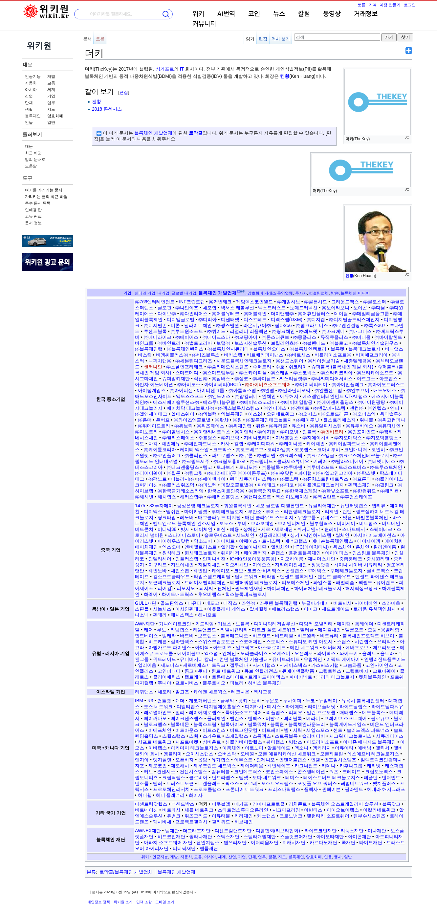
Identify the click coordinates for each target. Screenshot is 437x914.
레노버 (187, 517)
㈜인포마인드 (361, 431)
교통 (51, 83)
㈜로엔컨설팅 (346, 325)
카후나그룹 (350, 765)
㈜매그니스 (360, 331)
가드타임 (204, 623)
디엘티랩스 (188, 706)
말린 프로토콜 (321, 712)
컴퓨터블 (220, 771)
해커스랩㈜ (191, 496)
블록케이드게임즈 (347, 724)
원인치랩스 (207, 842)
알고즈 (182, 691)
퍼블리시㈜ (182, 479)
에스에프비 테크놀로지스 (373, 753)
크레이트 (351, 771)
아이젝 (202, 647)
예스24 (255, 414)
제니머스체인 (321, 558)
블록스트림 (204, 724)
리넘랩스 (179, 629)
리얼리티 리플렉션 (249, 331)
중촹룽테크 (350, 558)
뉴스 (279, 14)
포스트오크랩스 (277, 783)
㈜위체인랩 (240, 425)
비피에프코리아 (372, 355)
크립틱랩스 (173, 777)
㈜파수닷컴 (282, 473)
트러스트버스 (352, 467)
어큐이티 (344, 748)
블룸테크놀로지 (364, 349)
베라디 (313, 718)
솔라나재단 (200, 836)
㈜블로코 (339, 343)
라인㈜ (248, 603)
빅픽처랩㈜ (159, 360)
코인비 (378, 449)
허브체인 (243, 821)
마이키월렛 (195, 511)
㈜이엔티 (244, 431)
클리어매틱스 (167, 677)
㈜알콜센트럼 (328, 390)
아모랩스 (388, 378)
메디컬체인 (329, 629)
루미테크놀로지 (227, 511)
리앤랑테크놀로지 (302, 511)
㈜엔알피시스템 (329, 408)
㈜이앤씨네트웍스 (212, 431)
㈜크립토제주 (195, 461)
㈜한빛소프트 (335, 490)
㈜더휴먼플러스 (314, 313)
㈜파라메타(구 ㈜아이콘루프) (237, 473)
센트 (337, 730)
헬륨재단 (209, 848)
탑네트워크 (246, 576)
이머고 (310, 609)
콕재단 (348, 842)
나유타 (194, 603)
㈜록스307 (374, 325)
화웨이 (151, 594)
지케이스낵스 (293, 665)
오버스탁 (227, 753)
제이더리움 (251, 765)
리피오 (295, 712)
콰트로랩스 (223, 455)
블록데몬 (180, 724)
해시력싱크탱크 (361, 588)
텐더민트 (391, 777)
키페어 (320, 461)
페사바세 (162, 821)
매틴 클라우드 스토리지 (269, 517)
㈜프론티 (362, 479)
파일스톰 (322, 582)
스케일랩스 (236, 736)
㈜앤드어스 (219, 396)
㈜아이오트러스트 (386, 384)
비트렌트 (261, 635)
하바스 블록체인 (264, 683)
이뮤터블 (221, 815)
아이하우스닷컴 (174, 541)
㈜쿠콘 (246, 455)
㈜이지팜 (266, 431)
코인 (254, 14)
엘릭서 (382, 748)
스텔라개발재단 (260, 836)
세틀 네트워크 (199, 810)
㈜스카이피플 (253, 372)
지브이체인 (182, 564)
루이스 (272, 511)
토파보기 (225, 467)
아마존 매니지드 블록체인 (369, 742)
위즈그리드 (196, 815)
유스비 (298, 425)
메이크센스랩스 (187, 718)
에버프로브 (356, 647)
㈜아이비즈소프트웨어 (268, 384)
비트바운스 (186, 730)
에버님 (364, 748)
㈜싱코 (241, 378)
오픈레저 (304, 653)
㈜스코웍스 (304, 372)
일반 (51, 122)
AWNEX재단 (148, 830)
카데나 (329, 765)
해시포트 (207, 615)
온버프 (163, 420)
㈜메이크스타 (216, 337)
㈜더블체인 (255, 313)
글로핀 (164, 307)
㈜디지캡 (316, 319)
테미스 (292, 777)
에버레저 (332, 647)
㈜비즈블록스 (206, 355)
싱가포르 (165, 69)
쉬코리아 (298, 366)
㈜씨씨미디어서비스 (332, 378)
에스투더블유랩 (219, 402)
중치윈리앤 (377, 558)
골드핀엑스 (171, 603)
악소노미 (203, 541)
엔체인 (229, 653)
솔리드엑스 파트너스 (368, 730)
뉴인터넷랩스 (354, 505)
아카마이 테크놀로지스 (194, 748)
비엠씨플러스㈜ (172, 355)
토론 (361, 5)
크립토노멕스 (379, 771)
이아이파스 (336, 552)
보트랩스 (207, 635)
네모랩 (209, 307)
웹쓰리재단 (235, 842)
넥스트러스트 (272, 307)
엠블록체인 (232, 414)
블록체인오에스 (269, 349)
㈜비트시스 (298, 355)
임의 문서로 (35, 159)
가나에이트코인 (175, 623)
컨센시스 (166, 771)
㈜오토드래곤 (334, 414)
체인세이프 (278, 765)
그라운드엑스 (345, 301)
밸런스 (237, 718)
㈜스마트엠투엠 (219, 372)
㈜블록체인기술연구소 (375, 343)
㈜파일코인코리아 (334, 473)
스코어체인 (250, 641)
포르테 (250, 783)
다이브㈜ (167, 313)
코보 (238, 570)
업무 (51, 102)
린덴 (347, 511)
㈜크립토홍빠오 (229, 461)
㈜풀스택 (289, 479)
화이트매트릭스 (178, 594)
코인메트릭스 (248, 771)
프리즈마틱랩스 (284, 789)
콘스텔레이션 (311, 771)
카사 (225, 443)
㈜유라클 (278, 425)
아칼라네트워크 (379, 810)
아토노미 (254, 748)
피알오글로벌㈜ (237, 485)
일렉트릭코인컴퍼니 (381, 759)
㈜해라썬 (389, 490)
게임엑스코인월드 (254, 301)
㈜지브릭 (230, 437)
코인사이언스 (379, 665)
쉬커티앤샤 (308, 529)
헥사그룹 (262, 691)
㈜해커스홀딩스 (223, 496)
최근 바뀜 (33, 153)
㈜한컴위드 (364, 490)
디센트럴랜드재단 (233, 830)
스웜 (193, 736)
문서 (87, 38)
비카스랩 (233, 355)
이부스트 (243, 759)
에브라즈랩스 (285, 609)
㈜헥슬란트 (324, 496)
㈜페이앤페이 (212, 479)
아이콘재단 (359, 836)
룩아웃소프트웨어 (243, 712)
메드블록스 (373, 712)
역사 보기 (281, 38)
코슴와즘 (352, 665)
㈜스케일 (280, 372)
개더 (180, 700)
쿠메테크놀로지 (346, 570)
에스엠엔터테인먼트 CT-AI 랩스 (334, 396)
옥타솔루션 (391, 414)
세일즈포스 (317, 730)
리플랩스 (275, 712)
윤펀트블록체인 (305, 552)
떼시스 (274, 706)
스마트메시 (353, 529)
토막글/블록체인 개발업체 (126, 872)
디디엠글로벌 (180, 319)
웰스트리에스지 (339, 420)
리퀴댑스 (144, 691)
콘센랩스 (294, 570)
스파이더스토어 (184, 535)
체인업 (200, 570)
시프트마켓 (186, 742)
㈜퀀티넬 (266, 455)
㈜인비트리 (331, 431)
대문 (28, 64)
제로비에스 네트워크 (204, 665)
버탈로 (272, 718)
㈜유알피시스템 (326, 425)
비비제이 (346, 523)
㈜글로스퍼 (374, 301)
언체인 (269, 396)
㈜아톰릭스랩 (242, 390)
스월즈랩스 (173, 736)
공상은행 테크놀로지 (198, 505)
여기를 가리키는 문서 (44, 190)
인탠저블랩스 (293, 759)
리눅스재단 (351, 830)
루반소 (255, 511)
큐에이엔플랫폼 (298, 671)
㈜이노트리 (146, 431)
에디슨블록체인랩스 (332, 541)
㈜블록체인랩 (149, 349)
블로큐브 (380, 718)
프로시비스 (186, 683)
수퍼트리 (262, 366)
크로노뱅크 (290, 815)
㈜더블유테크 (225, 313)
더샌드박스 (182, 804)
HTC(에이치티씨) (311, 547)
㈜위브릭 (183, 425)
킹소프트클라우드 (171, 576)
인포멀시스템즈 (340, 759)
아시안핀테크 (189, 609)
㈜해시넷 (144, 496)
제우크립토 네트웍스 (214, 765)
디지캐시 (254, 706)
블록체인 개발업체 (153, 133)
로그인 (410, 5)
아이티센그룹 (210, 390)
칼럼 (304, 14)
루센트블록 (155, 331)
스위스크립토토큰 (216, 641)
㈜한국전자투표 (265, 490)
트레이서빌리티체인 (205, 582)
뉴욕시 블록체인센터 (362, 700)
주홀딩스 (207, 437)
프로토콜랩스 (207, 789)
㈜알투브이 (357, 390)
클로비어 (198, 777)
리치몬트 (298, 804)
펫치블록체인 (372, 677)
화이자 (196, 795)
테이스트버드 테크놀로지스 (331, 777)
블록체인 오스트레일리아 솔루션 (344, 804)
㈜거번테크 (220, 301)
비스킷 (145, 355)
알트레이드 (278, 748)
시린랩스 (364, 641)
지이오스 (261, 564)
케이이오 (220, 570)
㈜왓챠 (222, 420)
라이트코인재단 (320, 830)
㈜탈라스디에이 (347, 461)
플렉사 (311, 789)
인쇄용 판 (33, 209)
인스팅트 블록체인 (371, 552)
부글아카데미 (315, 603)
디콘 (175, 325)
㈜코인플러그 (167, 455)
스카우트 (212, 736)
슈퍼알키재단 (176, 378)
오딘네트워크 (280, 414)
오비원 (247, 753)
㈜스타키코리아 (336, 372)
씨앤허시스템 (317, 535)
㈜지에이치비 (316, 437)
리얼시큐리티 (234, 629)
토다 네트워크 (266, 777)
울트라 (387, 653)
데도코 (212, 603)
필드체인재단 (249, 588)
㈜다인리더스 (194, 313)
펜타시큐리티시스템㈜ (253, 479)
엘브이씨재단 (253, 547)
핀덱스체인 (359, 485)
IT (182, 69)
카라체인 (243, 815)
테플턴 (371, 777)
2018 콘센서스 (107, 109)
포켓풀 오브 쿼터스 (317, 783)
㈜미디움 (361, 337)
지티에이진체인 (291, 564)
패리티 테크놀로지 (335, 677)
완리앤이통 (384, 547)
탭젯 (243, 777)
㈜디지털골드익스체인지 (354, 319)
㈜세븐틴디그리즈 (193, 360)
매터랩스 (348, 712)
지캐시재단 (293, 842)
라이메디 (294, 706)
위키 (198, 14)
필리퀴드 (221, 821)
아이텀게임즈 (151, 390)
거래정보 (366, 14)
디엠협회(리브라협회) (278, 830)
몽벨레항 (390, 629)
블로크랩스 (155, 724)
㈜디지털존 (155, 325)
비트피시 (342, 603)
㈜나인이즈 (186, 307)
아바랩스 (157, 748)
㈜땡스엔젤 (227, 325)
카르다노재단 (323, 842)
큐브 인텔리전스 (261, 671)
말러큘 (307, 629)
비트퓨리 (329, 635)
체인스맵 (180, 570)
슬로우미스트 (218, 535)
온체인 (362, 547)
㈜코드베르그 (249, 449)
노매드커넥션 (303, 307)
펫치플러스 (384, 783)
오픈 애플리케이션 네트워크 (287, 753)
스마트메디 (186, 372)
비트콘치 (144, 529)
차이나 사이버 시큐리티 (358, 564)
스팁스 (344, 641)
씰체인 (342, 535)
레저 (148, 629)
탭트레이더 (196, 677)
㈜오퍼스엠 (364, 414)
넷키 (243, 700)
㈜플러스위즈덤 (178, 485)
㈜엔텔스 (377, 408)
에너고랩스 (296, 541)
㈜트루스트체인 (386, 467)
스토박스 (275, 641)
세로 (265, 529)
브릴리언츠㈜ (284, 343)
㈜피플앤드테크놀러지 (321, 485)
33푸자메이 (161, 505)
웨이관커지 (255, 552)
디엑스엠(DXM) (286, 319)
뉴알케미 (328, 700)
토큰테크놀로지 (164, 582)
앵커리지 (322, 748)
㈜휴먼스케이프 (356, 496)
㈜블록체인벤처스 (185, 349)
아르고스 (366, 378)
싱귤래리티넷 (272, 535)
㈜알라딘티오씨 (294, 390)
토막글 (196, 133)
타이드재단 (370, 842)
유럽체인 (313, 659)
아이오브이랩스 (343, 810)
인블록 (309, 431)
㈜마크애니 (333, 331)
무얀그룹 (306, 517)
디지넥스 (153, 511)
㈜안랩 (267, 390)
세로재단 (283, 529)
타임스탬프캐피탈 (212, 576)
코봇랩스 (304, 449)
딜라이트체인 (198, 325)
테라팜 (269, 576)
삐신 (221, 529)
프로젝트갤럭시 (191, 821)
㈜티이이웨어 (149, 473)
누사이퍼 (292, 700)
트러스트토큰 (180, 783)
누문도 (272, 700)
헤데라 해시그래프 (386, 789)
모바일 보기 (164, 902)
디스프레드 (255, 319)
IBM (139, 700)
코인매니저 (355, 449)
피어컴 (164, 588)
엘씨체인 (280, 547)
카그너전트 (306, 765)
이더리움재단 (264, 842)
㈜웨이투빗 (307, 420)
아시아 (31, 89)
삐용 (234, 529)
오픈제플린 (331, 753)
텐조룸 (142, 783)
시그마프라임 (286, 810)
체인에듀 (171, 443)
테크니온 (240, 691)
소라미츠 (391, 603)
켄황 (349, 275)
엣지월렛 (162, 759)
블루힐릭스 (321, 523)
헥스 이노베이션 (292, 496)
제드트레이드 (335, 609)
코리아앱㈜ (278, 449)
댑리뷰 (378, 505)
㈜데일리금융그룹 (370, 313)
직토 (139, 443)
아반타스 (313, 810)
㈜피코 (287, 485)
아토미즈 (222, 647)
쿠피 (202, 671)
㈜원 (237, 420)
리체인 (332, 511)
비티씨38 (167, 529)
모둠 (372, 629)
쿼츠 (334, 771)
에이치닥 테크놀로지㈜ (190, 408)
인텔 (315, 759)
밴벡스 (255, 718)
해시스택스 (182, 615)
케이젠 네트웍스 (210, 691)
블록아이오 (232, 724)
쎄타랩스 (275, 742)
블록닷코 (391, 804)
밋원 (347, 517)
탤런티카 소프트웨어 (328, 815)
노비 (256, 700)
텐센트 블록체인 (297, 576)
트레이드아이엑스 (266, 677)
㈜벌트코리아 (198, 343)
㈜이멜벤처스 (176, 431)
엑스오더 (171, 547)
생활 (29, 109)
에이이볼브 (188, 653)
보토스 (226, 523)
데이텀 (344, 623)
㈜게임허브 (288, 301)
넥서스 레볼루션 (237, 307)
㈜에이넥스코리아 (257, 402)
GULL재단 (145, 603)
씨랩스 (295, 742)
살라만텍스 (182, 641)
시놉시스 (162, 609)
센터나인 (153, 366)
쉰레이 (331, 529)
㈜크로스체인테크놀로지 (364, 455)
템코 (207, 467)
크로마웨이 (384, 671)
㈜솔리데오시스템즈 (228, 366)
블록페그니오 (234, 635)
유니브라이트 (286, 659)
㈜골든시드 (315, 301)
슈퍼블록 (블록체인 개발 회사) (342, 366)
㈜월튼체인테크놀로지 (269, 420)
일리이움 (147, 665)
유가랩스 (220, 759)
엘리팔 (228, 547)
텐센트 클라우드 (334, 576)
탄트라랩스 (223, 777)
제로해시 (180, 765)
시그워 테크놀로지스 (350, 736)
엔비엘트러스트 (201, 547)
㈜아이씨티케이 (311, 384)
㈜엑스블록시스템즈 (238, 408)
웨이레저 (230, 552)
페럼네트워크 (354, 783)
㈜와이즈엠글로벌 (192, 420)
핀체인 (224, 588)
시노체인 (245, 535)
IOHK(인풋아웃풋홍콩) (253, 558)
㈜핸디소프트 (257, 496)
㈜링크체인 (283, 331)
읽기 (250, 38)
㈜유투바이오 (359, 425)
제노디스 (170, 665)
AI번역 (226, 14)
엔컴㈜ (356, 408)
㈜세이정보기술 (324, 360)
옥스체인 (342, 547)
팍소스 (232, 783)
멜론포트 (354, 629)
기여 (373, 5)
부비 (242, 523)
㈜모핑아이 (245, 337)
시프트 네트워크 (154, 742)
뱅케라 (169, 635)
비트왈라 (306, 635)
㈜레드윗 (308, 331)
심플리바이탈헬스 (243, 742)
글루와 (227, 700)
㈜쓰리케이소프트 (375, 372)
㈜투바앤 (293, 467)
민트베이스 (146, 635)
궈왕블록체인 (237, 505)
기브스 (224, 623)
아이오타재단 (330, 836)
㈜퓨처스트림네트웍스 (325, 479)
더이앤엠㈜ (282, 313)
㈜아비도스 (188, 384)
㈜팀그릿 (194, 473)
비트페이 (271, 730)
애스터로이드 (272, 647)
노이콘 (360, 307)
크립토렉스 (329, 671)
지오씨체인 (236, 564)
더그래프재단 (196, 830)
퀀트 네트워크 (225, 671)
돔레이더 (364, 623)
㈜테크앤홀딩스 (183, 467)
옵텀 (202, 759)
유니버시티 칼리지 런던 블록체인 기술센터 (224, 659)
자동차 (31, 83)
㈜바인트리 (169, 343)
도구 (28, 178)
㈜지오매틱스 (348, 437)
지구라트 (157, 564)
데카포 (241, 804)
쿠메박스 (317, 570)
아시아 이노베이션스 (374, 535)
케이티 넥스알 (194, 449)
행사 (338, 857)
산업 (29, 96)
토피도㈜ (248, 467)
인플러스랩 (186, 558)
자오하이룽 (291, 558)
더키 (203, 804)
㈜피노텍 (207, 485)
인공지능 (33, 76)
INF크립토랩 (192, 301)
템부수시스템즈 (369, 815)
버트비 (187, 635)
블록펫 (337, 349)
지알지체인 (209, 564)
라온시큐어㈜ (257, 325)
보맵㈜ (223, 343)
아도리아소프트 (323, 742)
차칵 (153, 443)
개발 (51, 76)
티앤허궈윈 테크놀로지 (253, 582)
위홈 (260, 425)
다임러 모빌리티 (316, 623)
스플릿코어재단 (296, 836)
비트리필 (284, 635)
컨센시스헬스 (193, 771)
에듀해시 (289, 396)
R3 (150, 700)
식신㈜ (201, 378)
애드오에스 (384, 390)
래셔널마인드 (157, 712)
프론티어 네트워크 (245, 789)
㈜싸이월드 (263, 378)
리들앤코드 (204, 629)
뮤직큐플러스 (334, 337)
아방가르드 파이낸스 (169, 647)
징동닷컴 (320, 564)
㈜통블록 (271, 467)
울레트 (369, 653)
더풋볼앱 (221, 804)
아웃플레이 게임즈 (226, 609)
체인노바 (157, 570)
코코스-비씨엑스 (264, 570)
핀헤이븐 (331, 789)
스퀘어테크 (380, 529)
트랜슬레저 (209, 783)
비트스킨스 (214, 730)
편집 (263, 38)
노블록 (243, 623)
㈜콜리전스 (196, 455)
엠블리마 (173, 753)
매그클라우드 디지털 (219, 517)
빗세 (185, 529)
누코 (310, 700)
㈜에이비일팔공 (296, 402)
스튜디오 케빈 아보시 (311, 641)
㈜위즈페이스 (210, 425)
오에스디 (281, 653)
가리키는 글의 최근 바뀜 (46, 196)
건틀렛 (164, 700)
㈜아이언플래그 (348, 384)
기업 (51, 96)
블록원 (277, 724)
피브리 (237, 683)
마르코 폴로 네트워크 (274, 629)
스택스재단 (227, 836)
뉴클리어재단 (322, 505)
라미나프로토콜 (268, 804)
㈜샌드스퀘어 (289, 360)
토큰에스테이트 (228, 677)
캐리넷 (374, 765)
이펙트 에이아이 (343, 659)
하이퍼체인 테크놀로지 (317, 588)
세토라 (164, 691)
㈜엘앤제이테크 (151, 414)
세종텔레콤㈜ (357, 360)
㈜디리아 (207, 319)
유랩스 (278, 552)
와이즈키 (348, 653)
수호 (280, 366)
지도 (51, 109)
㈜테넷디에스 (381, 461)
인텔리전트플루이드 (384, 659)
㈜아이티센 (181, 390)
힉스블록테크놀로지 (246, 594)
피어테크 (266, 485)
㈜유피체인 (389, 425)
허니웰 (145, 795)
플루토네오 (214, 683)
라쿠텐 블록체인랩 (278, 603)
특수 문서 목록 (38, 203)
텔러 (157, 783)
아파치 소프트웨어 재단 (168, 842)
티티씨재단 (184, 848)
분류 (91, 872)
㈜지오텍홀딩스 (382, 437)
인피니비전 (214, 558)
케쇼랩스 (266, 815)
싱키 (294, 535)
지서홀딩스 (286, 437)
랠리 (180, 712)
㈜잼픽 (386, 431)
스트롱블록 (286, 736)
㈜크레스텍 (290, 455)
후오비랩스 (209, 594)
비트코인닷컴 (243, 730)
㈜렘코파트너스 (312, 325)
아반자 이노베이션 (154, 384)
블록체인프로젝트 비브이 (368, 635)
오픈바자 (184, 759)
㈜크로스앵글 (320, 455)
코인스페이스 (279, 771)
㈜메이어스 (186, 337)
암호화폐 (55, 116)
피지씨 (206, 588)
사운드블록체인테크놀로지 (244, 360)
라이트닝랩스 (353, 706)
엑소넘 (211, 653)
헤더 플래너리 (170, 795)
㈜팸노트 (157, 479)
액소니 (301, 748)
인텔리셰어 (159, 558)
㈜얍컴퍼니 (246, 396)
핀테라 (160, 615)
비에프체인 (159, 730)
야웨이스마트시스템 (259, 541)
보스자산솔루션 (250, 343)
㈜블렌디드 (313, 343)
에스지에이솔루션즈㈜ (176, 402)
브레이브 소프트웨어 (345, 718)
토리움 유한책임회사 (374, 609)
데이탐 (341, 313)
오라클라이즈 (254, 653)
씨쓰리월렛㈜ (293, 378)
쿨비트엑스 (378, 570)
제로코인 (157, 765)
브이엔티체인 (291, 523)
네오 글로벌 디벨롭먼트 (279, 505)
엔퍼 (394, 408)
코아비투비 (328, 449)
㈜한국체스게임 (301, 490)
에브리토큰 (384, 647)
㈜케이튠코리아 (160, 449)
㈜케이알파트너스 (347, 443)
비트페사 (171, 810)
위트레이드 (164, 659)
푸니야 (164, 683)
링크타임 (167, 517)
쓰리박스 (386, 641)
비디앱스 (394, 349)
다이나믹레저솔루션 (274, 623)
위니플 (366, 420)
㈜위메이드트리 (154, 425)
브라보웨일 (262, 523)
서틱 (297, 730)
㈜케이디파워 (261, 443)
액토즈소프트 (190, 396)
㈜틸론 (174, 473)
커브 (148, 771)
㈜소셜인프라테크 (184, 366)
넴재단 (172, 830)
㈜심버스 (221, 378)
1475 (140, 505)
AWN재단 (145, 623)
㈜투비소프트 (320, 467)
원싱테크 (171, 552)
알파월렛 (259, 609)
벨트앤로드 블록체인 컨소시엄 (184, 523)
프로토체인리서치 (171, 789)
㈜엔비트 (300, 408)
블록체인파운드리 (306, 724)
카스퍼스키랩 (325, 665)
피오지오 (186, 588)
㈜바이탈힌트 (388, 337)
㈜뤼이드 (216, 331)
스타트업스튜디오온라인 (243, 810)
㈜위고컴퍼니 (391, 420)
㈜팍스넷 (366, 473)
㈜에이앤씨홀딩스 (335, 402)
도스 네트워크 (158, 706)
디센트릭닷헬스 (151, 804)
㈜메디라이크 (157, 337)
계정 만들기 (390, 5)
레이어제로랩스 (205, 712)
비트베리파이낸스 (265, 355)
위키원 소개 (123, 902)
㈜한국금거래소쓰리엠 (181, 490)
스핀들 (142, 609)
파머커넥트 (300, 677)
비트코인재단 (171, 836)
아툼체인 (231, 748)
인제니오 (265, 759)
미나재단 (377, 830)
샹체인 (250, 529)
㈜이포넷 (289, 431)
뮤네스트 (329, 517)
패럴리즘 (345, 582)
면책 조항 (144, 902)
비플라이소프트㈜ (333, 355)
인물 (29, 122)
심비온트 (212, 742)
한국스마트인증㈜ (226, 490)
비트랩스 (368, 523)
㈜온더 (145, 420)
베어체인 (203, 529)
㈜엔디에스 (275, 408)
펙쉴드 (365, 582)
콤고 (189, 671)
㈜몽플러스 (304, 337)
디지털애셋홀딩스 (222, 706)
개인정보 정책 (98, 902)
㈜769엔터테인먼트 (155, 301)
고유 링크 (33, 216)
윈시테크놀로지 (201, 552)
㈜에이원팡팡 (371, 402)
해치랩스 (167, 496)
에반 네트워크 (304, 647)
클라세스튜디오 (293, 461)
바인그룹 (144, 343)
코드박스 (222, 449)
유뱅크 (174, 815)
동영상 (332, 14)
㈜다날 (378, 307)
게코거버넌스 (202, 700)
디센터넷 (230, 319)
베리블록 (293, 718)
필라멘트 (354, 789)
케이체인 (315, 443)
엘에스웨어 (182, 414)
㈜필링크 (384, 485)
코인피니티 (169, 671)
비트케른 (157, 641)
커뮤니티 (204, 24)
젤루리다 (239, 665)
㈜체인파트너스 (200, 443)
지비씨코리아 (257, 437)
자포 (139, 765)
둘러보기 (32, 134)
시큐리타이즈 (390, 736)
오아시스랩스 (199, 753)
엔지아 (142, 759)
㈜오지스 (307, 414)
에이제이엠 (368, 541)
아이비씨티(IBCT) (222, 384)
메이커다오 (155, 718)
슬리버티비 (313, 736)
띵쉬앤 (173, 511)
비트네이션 (146, 810)
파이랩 (305, 473)
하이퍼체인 (278, 588)
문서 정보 (33, 223)
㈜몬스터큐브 (275, 337)
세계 (51, 89)
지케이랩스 (263, 665)
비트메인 (391, 523)
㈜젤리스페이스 (178, 437)
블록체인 (33, 116)
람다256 (283, 325)
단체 (29, 102)
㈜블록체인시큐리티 (228, 349)
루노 (161, 629)
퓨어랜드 (385, 582)
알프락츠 (245, 647)
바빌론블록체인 (372, 517)
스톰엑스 (261, 736)
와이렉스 (326, 653)
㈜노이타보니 (335, 307)
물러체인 (216, 718)
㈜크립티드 (261, 461)
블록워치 (257, 724)
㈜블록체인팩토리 (308, 349)
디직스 (230, 603)
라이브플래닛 (322, 706)
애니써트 (225, 541)
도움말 (31, 166)
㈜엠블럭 (207, 414)
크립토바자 (356, 671)
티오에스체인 (295, 582)
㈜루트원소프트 (187, 331)
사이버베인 (366, 603)
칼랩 (238, 443)
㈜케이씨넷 (290, 443)
